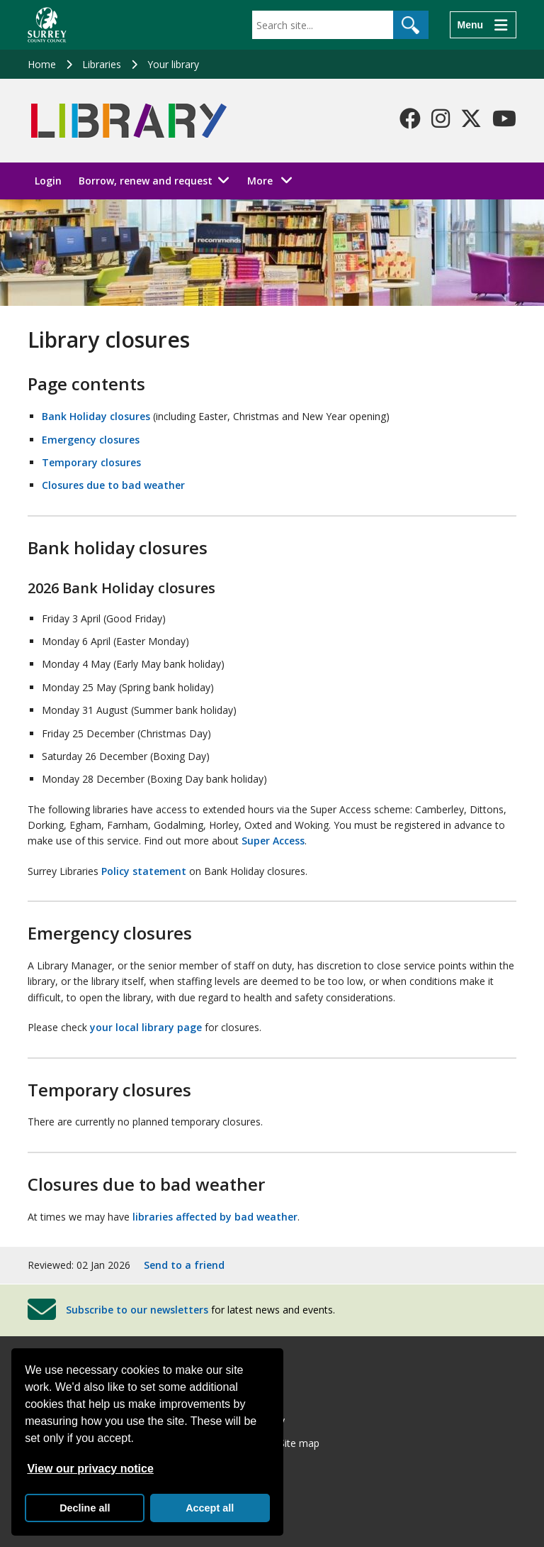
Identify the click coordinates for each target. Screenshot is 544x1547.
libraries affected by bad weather (215, 1216)
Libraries (101, 64)
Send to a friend (184, 1265)
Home (42, 64)
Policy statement (143, 871)
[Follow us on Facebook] (410, 118)
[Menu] (483, 24)
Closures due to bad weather (113, 485)
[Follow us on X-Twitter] (471, 118)
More (273, 179)
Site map (299, 1443)
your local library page (146, 1027)
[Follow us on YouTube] (504, 118)
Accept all (210, 1508)
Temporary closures (91, 462)
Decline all (85, 1508)
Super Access (273, 840)
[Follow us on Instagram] (440, 118)
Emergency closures (91, 439)
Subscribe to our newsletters (137, 1309)
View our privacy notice (90, 1469)
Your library (173, 64)
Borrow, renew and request (145, 180)
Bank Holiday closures (96, 416)
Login (48, 180)
